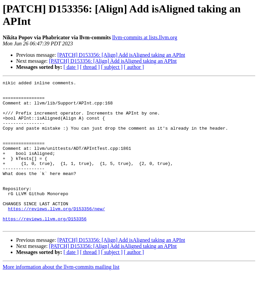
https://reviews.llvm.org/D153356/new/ (56, 235)
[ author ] (134, 67)
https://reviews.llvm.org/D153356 (45, 247)
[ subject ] (112, 67)
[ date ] (71, 67)
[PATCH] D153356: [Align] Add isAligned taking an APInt (121, 55)
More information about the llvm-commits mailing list (61, 296)
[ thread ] (90, 67)
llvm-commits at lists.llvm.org (144, 37)
